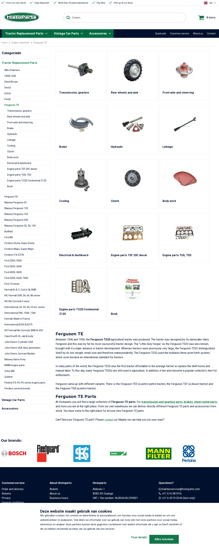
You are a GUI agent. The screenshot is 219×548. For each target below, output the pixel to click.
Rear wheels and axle (18, 116)
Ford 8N (8, 237)
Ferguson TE (11, 105)
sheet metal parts (205, 402)
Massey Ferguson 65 (15, 202)
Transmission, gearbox (19, 110)
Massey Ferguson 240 (16, 220)
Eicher (7, 93)
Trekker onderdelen (22, 42)
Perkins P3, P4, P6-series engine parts (24, 382)
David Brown (11, 81)
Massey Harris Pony (15, 359)
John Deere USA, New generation (22, 347)
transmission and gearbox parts (162, 402)
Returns (6, 493)
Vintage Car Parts (66, 33)
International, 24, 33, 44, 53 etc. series (24, 307)
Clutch (10, 151)
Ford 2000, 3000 (13, 260)
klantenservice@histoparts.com (181, 489)
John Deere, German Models (19, 353)
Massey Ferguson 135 (16, 208)
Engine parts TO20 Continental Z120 (26, 180)
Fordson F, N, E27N (14, 254)
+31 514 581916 (172, 493)
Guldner (8, 376)
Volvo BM (9, 371)
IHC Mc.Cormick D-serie (16, 301)
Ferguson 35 (11, 196)
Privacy (6, 498)
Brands (54, 489)
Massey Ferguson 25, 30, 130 (20, 225)
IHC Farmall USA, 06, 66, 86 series (22, 295)
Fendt (7, 99)
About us (198, 33)
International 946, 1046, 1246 (20, 313)
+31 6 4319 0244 (172, 498)
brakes (188, 402)
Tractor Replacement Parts (24, 33)
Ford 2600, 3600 (13, 266)
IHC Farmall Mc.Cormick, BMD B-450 (23, 330)
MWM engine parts (14, 365)
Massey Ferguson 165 (16, 214)
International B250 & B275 (18, 324)
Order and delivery (13, 489)
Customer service (179, 33)
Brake (10, 128)
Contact (211, 33)
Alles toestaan (164, 539)
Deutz (7, 87)
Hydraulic (12, 134)
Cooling (11, 145)
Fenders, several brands (17, 388)
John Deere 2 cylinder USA (18, 342)
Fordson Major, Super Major (19, 249)
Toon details (133, 539)
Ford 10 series (12, 283)
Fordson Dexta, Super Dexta (19, 243)
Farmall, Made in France (17, 318)
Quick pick (160, 33)
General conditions (13, 502)
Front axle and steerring (20, 122)
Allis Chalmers (12, 70)
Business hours (59, 498)
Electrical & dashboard (19, 163)
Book (10, 186)
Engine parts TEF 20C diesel (22, 169)
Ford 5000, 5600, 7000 (16, 278)
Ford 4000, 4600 (13, 272)
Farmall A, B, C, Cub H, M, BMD (20, 289)
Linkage (11, 139)
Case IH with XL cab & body (18, 336)
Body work (12, 157)
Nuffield (8, 231)
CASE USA (10, 76)
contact (109, 419)
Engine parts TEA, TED (19, 174)
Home (5, 42)
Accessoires (98, 33)
